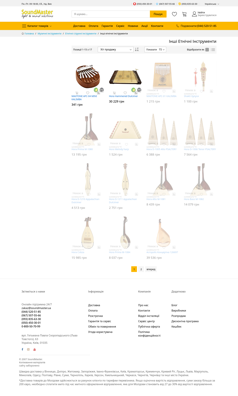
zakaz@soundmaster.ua (36, 308)
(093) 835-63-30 (189, 3)
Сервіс (120, 26)
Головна (29, 33)
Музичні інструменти (50, 33)
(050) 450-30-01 (144, 3)
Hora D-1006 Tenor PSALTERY (200, 149)
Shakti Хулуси (191, 96)
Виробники (179, 310)
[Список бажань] (174, 14)
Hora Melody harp (119, 149)
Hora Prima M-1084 (119, 252)
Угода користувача (100, 332)
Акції (144, 26)
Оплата (93, 26)
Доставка (79, 26)
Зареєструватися (207, 15)
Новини (133, 26)
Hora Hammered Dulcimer (123, 96)
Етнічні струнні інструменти (81, 33)
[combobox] (119, 14)
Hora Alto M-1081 (156, 199)
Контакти (157, 26)
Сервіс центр (146, 321)
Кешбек (177, 326)
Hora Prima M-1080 (82, 149)
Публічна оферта (149, 326)
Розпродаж (179, 316)
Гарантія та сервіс (99, 321)
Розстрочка (95, 316)
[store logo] (37, 14)
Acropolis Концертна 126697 (162, 252)
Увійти (201, 12)
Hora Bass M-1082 (194, 199)
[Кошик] (184, 14)
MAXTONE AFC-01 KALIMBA (162, 96)
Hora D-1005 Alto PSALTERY (162, 149)
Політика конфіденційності (149, 333)
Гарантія (107, 26)
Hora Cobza (78, 252)
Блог (175, 305)
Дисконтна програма (185, 321)
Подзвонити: (198, 26)
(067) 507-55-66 (167, 3)
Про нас (143, 305)
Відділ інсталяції (148, 316)
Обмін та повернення (102, 326)
